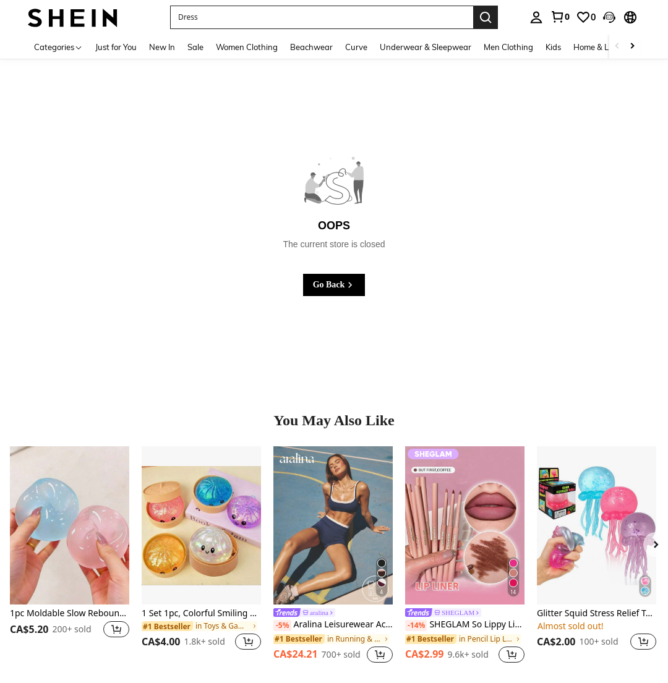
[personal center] (536, 17)
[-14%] (416, 625)
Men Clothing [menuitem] (508, 47)
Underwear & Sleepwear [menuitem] (425, 47)
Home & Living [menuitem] (600, 47)
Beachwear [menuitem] (311, 47)
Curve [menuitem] (356, 47)
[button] (609, 17)
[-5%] (282, 625)
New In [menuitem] (162, 47)
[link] (560, 16)
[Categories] (58, 47)
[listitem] (69, 556)
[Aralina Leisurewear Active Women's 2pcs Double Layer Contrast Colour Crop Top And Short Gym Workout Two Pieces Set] (333, 525)
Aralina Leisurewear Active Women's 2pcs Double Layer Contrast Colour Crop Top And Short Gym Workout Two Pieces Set (333, 624)
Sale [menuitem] (195, 47)
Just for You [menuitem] (116, 47)
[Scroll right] (632, 47)
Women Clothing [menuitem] (247, 47)
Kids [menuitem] (553, 47)
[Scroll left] (617, 47)
